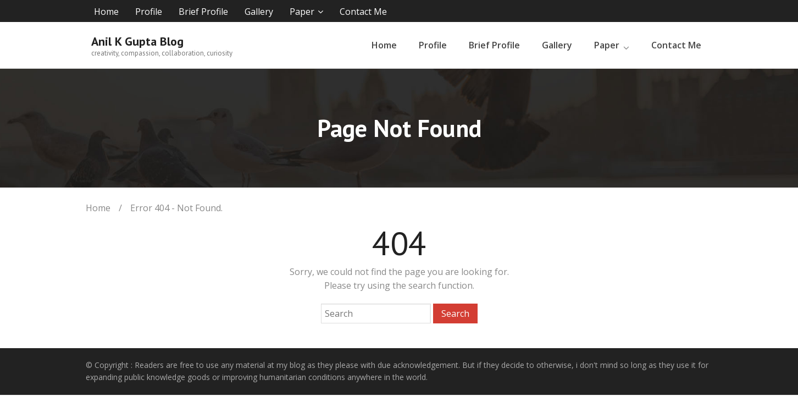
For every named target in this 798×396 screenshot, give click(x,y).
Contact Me (363, 12)
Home (106, 12)
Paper (302, 12)
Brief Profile (203, 12)
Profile (148, 12)
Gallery (259, 12)
